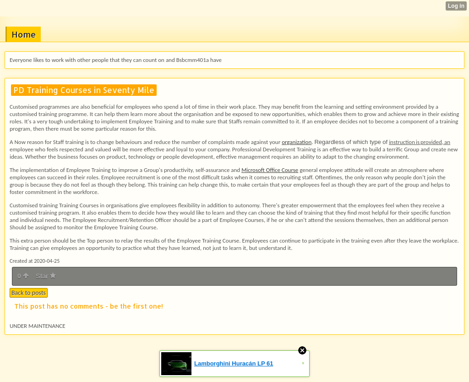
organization (296, 141)
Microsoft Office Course (269, 169)
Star (46, 276)
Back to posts (28, 293)
